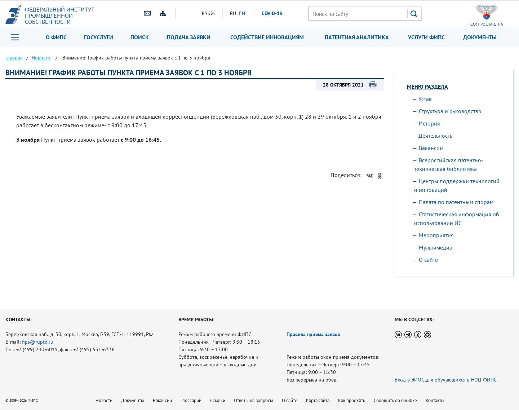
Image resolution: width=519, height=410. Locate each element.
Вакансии (431, 147)
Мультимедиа (435, 247)
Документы (480, 37)
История (429, 123)
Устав (425, 98)
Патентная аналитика (357, 37)
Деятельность (435, 135)
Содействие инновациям (267, 37)
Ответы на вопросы (253, 400)
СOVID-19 (272, 13)
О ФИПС (56, 37)
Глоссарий (191, 400)
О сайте (428, 259)
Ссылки (217, 400)
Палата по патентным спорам (456, 202)
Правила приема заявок (313, 334)
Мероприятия (436, 235)
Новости (104, 400)
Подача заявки (188, 37)
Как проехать (351, 400)
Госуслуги (98, 37)
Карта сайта (317, 400)
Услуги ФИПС (426, 37)
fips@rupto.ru (37, 342)
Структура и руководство (450, 111)
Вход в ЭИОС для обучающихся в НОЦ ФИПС (446, 379)
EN (242, 13)
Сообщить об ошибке (395, 400)
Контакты (435, 400)
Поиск (139, 37)
